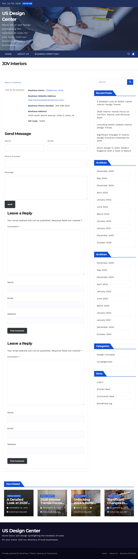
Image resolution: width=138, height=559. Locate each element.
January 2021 (104, 228)
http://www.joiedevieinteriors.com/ (46, 100)
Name (8, 141)
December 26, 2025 (18, 508)
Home (8, 54)
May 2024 (102, 178)
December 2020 (105, 235)
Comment (13, 226)
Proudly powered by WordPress (15, 553)
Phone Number (12, 156)
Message (9, 172)
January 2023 (104, 199)
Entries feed (103, 389)
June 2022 (102, 207)
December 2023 (105, 185)
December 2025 (105, 171)
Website (11, 314)
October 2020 (104, 242)
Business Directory (47, 54)
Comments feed (105, 396)
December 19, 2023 (119, 508)
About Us (23, 54)
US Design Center (21, 531)
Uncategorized (104, 361)
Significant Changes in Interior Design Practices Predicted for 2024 (113, 137)
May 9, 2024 (82, 508)
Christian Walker (17, 512)
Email (51, 141)
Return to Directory (13, 82)
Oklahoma (51, 90)
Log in (100, 382)
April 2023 (102, 192)
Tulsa (60, 90)
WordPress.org (104, 403)
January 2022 (104, 221)
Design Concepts (106, 354)
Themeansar (52, 553)
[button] (128, 54)
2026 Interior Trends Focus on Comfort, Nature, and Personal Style (113, 114)
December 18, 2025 (52, 508)
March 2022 (103, 214)
